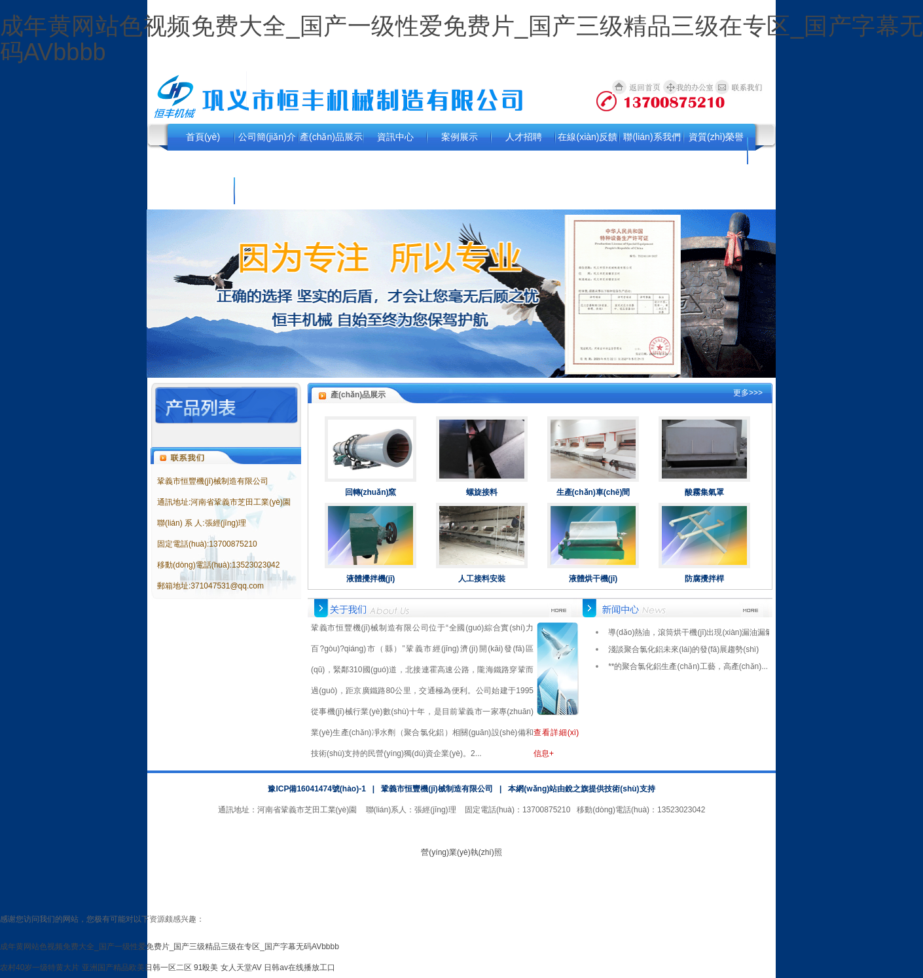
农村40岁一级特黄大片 (39, 967)
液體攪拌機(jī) (370, 578)
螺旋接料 (482, 492)
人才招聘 (523, 137)
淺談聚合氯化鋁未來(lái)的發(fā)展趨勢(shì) (683, 649)
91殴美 (206, 967)
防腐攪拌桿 (704, 578)
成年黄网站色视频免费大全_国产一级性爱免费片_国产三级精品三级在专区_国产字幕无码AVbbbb (461, 38)
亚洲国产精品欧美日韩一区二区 (137, 967)
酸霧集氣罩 (704, 492)
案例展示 (459, 137)
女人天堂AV (241, 967)
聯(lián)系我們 (651, 137)
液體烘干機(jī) (593, 578)
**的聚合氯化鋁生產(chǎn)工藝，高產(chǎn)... (688, 666)
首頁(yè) (203, 137)
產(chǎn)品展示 (331, 137)
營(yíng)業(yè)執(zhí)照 (461, 852)
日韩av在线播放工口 (299, 967)
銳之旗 (576, 788)
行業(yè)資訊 (203, 190)
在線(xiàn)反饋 (587, 137)
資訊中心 (395, 137)
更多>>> (748, 392)
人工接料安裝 (481, 578)
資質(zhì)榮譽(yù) (716, 150)
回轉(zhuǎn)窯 (371, 492)
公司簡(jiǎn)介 (266, 137)
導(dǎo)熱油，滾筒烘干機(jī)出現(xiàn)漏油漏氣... (694, 632)
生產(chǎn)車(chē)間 (593, 492)
